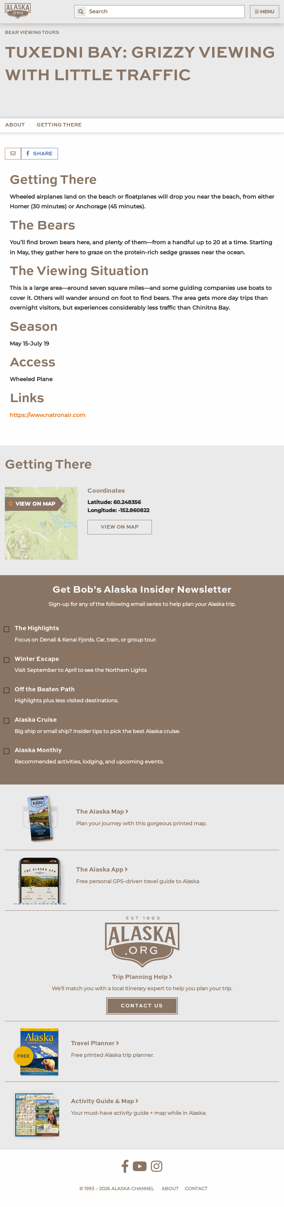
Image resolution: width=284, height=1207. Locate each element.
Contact (196, 1188)
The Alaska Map (102, 812)
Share (39, 154)
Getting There (59, 125)
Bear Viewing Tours (32, 32)
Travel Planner (95, 1043)
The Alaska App (102, 870)
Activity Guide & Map (105, 1101)
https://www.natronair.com (47, 415)
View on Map (120, 527)
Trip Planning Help (142, 977)
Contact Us (142, 1006)
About (15, 125)
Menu (264, 12)
